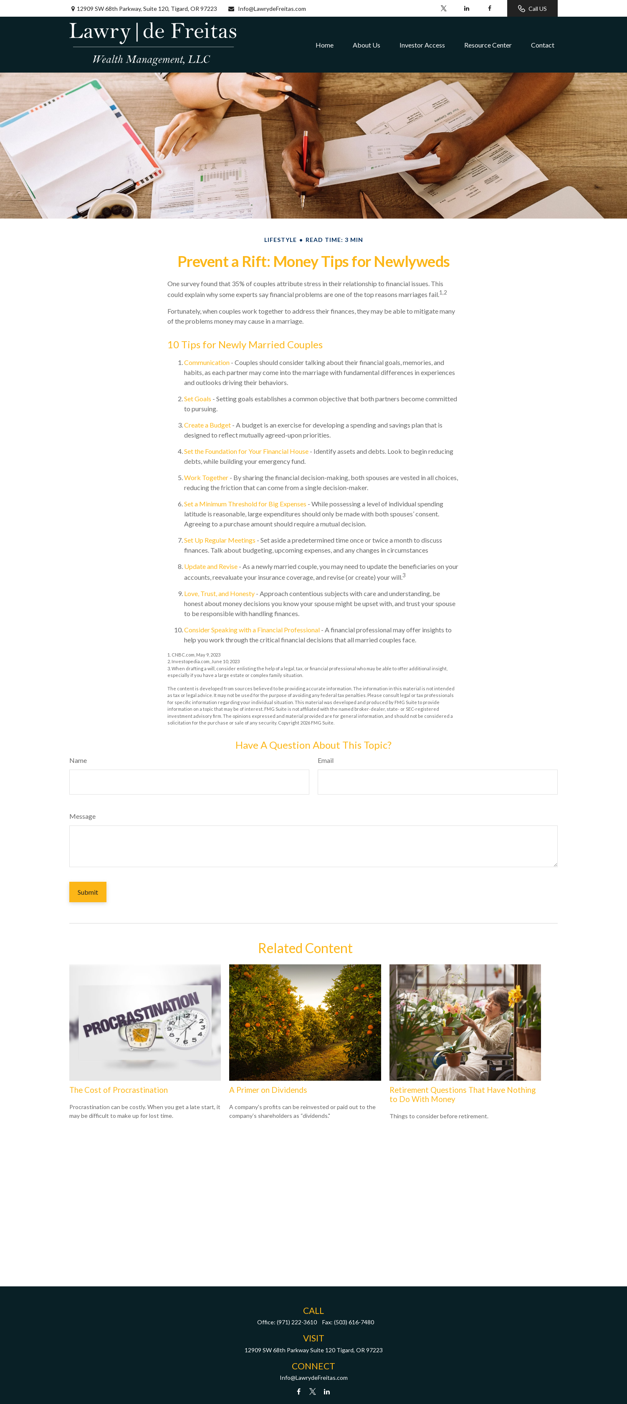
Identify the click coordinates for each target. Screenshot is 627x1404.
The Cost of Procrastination (118, 1090)
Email (326, 760)
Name (78, 760)
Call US (532, 8)
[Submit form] (87, 892)
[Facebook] (489, 8)
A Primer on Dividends (268, 1090)
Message (82, 816)
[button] (324, 44)
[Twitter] (443, 8)
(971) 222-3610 (297, 1322)
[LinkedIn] (466, 8)
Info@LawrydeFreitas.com (267, 8)
